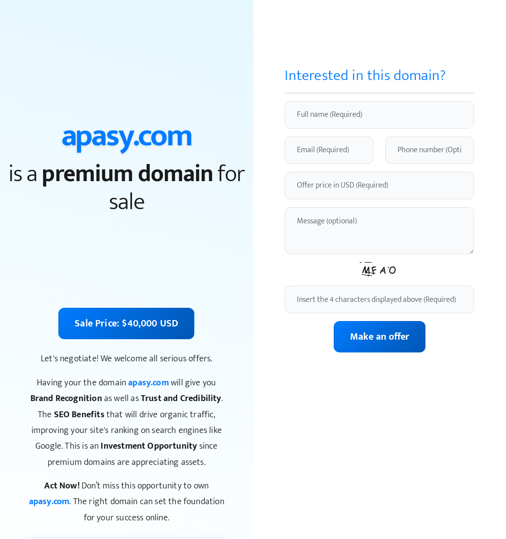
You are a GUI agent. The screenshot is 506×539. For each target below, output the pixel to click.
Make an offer (379, 336)
